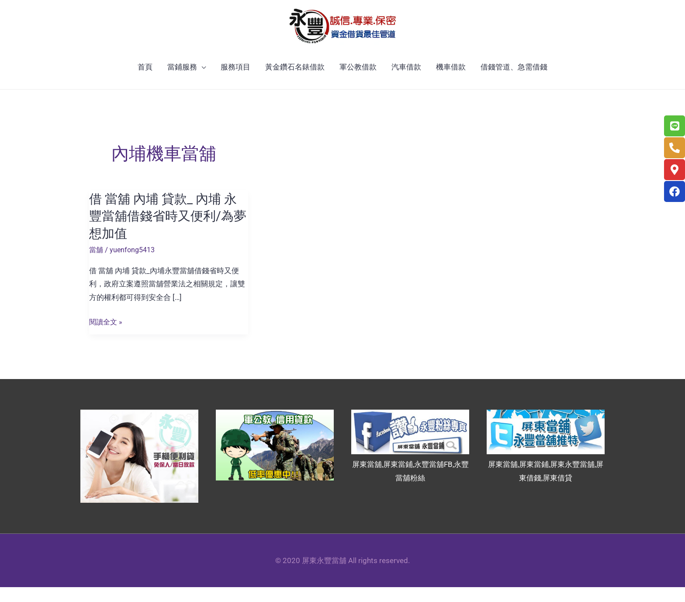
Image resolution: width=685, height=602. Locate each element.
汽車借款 (406, 82)
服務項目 (235, 82)
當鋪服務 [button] (182, 82)
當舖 (96, 264)
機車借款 (451, 82)
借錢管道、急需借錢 (514, 82)
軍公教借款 (358, 82)
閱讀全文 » (106, 337)
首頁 (145, 82)
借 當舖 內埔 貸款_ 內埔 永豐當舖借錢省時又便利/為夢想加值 (165, 231)
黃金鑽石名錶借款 (295, 82)
